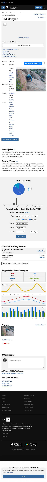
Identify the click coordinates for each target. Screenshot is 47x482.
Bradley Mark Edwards (11, 109)
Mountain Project (29, 395)
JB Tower (6, 52)
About (3, 395)
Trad (18, 219)
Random (20, 373)
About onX (5, 433)
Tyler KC (11, 135)
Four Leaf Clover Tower (10, 49)
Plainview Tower (8, 54)
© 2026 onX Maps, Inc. (18, 449)
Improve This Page (40, 14)
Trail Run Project (28, 404)
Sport (25, 219)
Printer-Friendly (6, 381)
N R (10, 113)
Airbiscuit (11, 93)
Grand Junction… (21, 13)
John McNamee (11, 120)
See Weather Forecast (10, 139)
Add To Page (41, 17)
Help (3, 398)
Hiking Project (28, 401)
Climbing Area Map (23, 37)
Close (23, 476)
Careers (4, 436)
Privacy (33, 449)
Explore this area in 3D (33, 63)
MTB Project (27, 398)
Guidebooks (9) (6, 385)
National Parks (28, 410)
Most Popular (5, 373)
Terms (27, 449)
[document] (23, 474)
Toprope (32, 219)
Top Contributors (6, 410)
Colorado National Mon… (8, 15)
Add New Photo (40, 325)
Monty (11, 128)
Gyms (3, 401)
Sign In (38, 7)
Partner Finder (6, 404)
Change (27, 212)
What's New (5, 383)
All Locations (5, 13)
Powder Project (28, 407)
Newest (13, 373)
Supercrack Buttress (9, 56)
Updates (11, 100)
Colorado (12, 13)
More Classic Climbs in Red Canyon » (15, 263)
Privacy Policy (9, 472)
